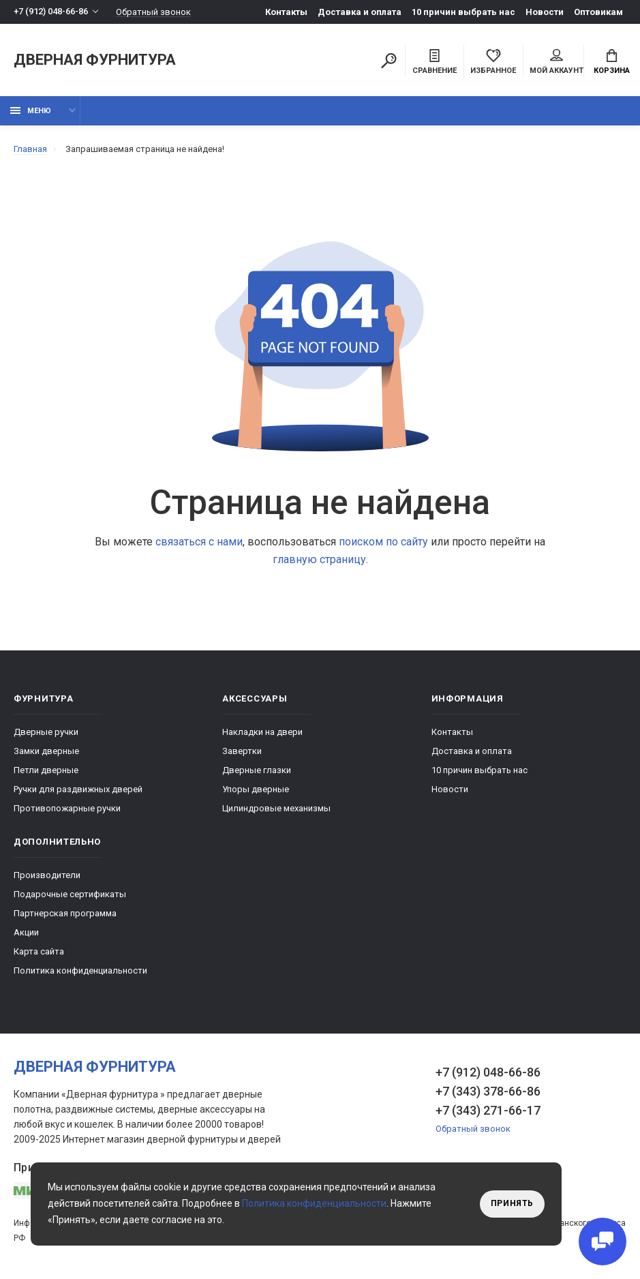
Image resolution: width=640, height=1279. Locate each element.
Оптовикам (598, 12)
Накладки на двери (262, 732)
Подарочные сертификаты (70, 894)
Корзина (612, 62)
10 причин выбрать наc (463, 12)
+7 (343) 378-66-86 (488, 1091)
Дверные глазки (256, 770)
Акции (26, 932)
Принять (512, 1204)
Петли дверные (46, 770)
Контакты (286, 12)
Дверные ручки (46, 732)
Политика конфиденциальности (80, 970)
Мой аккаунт (556, 62)
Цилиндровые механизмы (276, 808)
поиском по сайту (383, 541)
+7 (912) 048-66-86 (51, 12)
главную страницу (319, 559)
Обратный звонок (153, 12)
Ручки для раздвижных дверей (78, 789)
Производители (47, 875)
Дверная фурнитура (95, 60)
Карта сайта (39, 951)
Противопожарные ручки (67, 808)
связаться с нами (199, 541)
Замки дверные (46, 751)
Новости (544, 12)
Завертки (242, 751)
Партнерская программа (65, 913)
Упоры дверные (255, 789)
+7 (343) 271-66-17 (488, 1110)
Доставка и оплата (359, 12)
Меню (30, 110)
